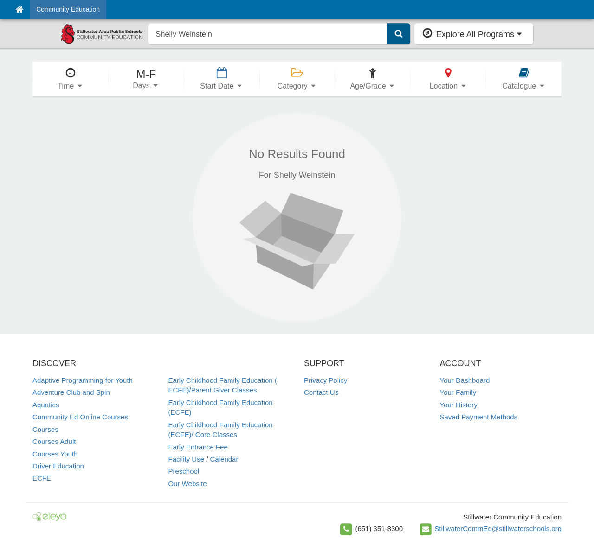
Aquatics (45, 405)
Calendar (224, 459)
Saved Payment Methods (479, 417)
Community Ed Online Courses (80, 417)
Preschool (184, 471)
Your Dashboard (465, 380)
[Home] (19, 9)
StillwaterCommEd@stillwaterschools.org (498, 528)
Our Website (187, 483)
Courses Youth (55, 454)
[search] (267, 33)
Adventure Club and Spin (71, 392)
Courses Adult (54, 441)
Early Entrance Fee (198, 447)
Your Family (458, 392)
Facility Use (186, 459)
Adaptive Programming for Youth (82, 380)
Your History (459, 405)
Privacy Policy (325, 380)
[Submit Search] (398, 33)
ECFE (41, 478)
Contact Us (321, 392)
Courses (45, 429)
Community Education (68, 9)
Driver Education (58, 466)
